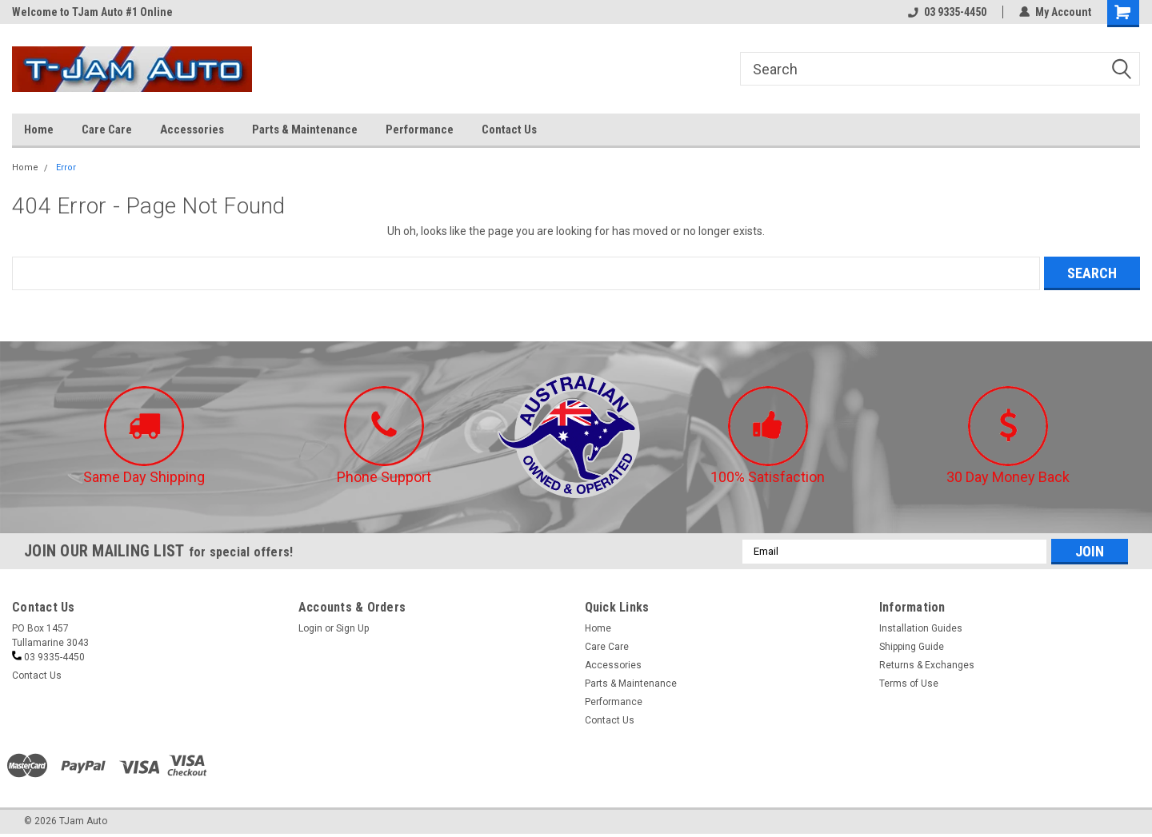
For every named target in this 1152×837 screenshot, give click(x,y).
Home (39, 129)
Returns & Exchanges (926, 665)
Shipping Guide (911, 646)
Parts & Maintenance (305, 129)
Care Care (107, 129)
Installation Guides (920, 628)
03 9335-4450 (947, 12)
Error (66, 167)
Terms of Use (908, 683)
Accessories (192, 129)
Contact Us (509, 129)
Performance (420, 129)
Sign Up (352, 628)
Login (310, 628)
